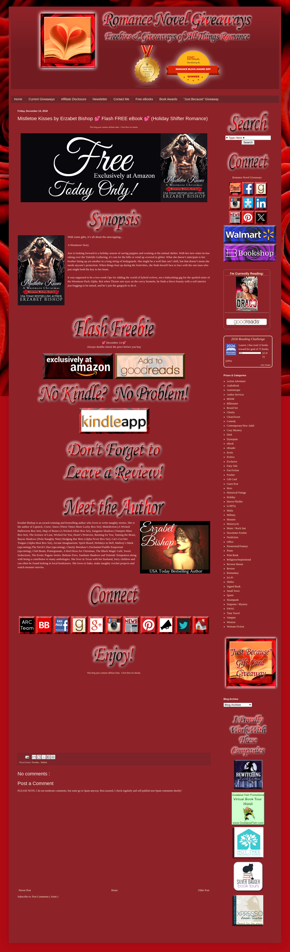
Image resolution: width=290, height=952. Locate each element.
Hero (229, 488)
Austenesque (233, 390)
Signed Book (233, 586)
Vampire (231, 617)
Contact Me (121, 99)
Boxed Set (232, 407)
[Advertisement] (114, 709)
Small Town (233, 590)
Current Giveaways (42, 99)
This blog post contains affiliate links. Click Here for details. (114, 127)
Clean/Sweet (233, 416)
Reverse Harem (235, 564)
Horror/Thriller (235, 501)
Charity (231, 412)
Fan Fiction (233, 470)
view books (265, 365)
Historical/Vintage (236, 492)
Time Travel (233, 613)
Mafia (230, 510)
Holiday (231, 497)
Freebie (35, 762)
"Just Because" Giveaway (201, 99)
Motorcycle (233, 523)
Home (18, 99)
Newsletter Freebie (237, 532)
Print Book (232, 555)
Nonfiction (232, 537)
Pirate (230, 550)
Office (230, 541)
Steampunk (233, 599)
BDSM (230, 398)
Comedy (231, 421)
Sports (230, 595)
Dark (229, 434)
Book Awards (168, 99)
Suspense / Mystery (237, 604)
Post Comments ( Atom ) (45, 896)
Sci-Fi (230, 577)
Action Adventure (236, 381)
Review (231, 568)
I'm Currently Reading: (247, 273)
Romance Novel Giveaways (247, 177)
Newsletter (100, 99)
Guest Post (232, 483)
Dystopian (232, 439)
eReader (231, 448)
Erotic (230, 452)
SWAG (230, 608)
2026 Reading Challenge (248, 339)
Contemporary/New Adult (240, 425)
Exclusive (232, 461)
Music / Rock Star (236, 528)
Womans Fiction (235, 626)
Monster (231, 519)
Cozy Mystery (234, 430)
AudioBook (233, 385)
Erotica (231, 456)
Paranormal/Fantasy (237, 546)
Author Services (235, 394)
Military (231, 514)
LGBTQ (231, 506)
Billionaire (232, 403)
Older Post (203, 890)
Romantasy (233, 572)
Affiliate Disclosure (73, 99)
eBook (230, 443)
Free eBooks (144, 99)
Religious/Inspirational (239, 559)
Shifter (44, 762)
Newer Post (25, 890)
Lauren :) (243, 345)
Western (231, 622)
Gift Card (232, 479)
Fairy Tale (232, 465)
